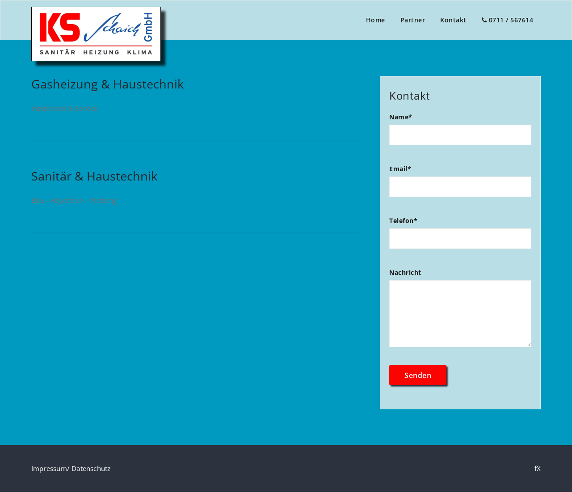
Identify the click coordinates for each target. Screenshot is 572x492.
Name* (460, 133)
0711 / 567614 (508, 20)
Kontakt (453, 20)
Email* (460, 185)
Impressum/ (51, 468)
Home (375, 20)
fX (537, 468)
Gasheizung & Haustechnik (107, 84)
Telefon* (460, 237)
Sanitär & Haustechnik (94, 176)
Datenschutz (91, 468)
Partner (412, 20)
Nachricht (460, 312)
